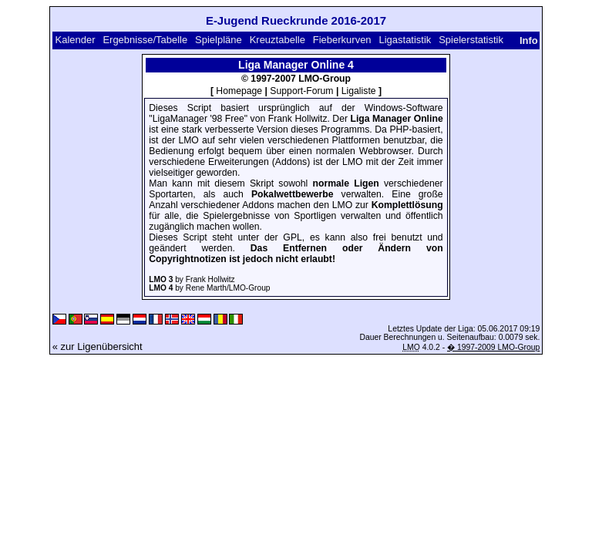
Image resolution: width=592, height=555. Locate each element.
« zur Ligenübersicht (97, 346)
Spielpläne (218, 39)
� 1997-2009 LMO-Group (493, 347)
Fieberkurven (342, 39)
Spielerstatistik (471, 39)
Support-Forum (301, 91)
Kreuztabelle (277, 39)
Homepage (239, 91)
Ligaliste (358, 91)
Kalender (76, 39)
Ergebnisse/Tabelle (145, 39)
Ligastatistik (404, 39)
